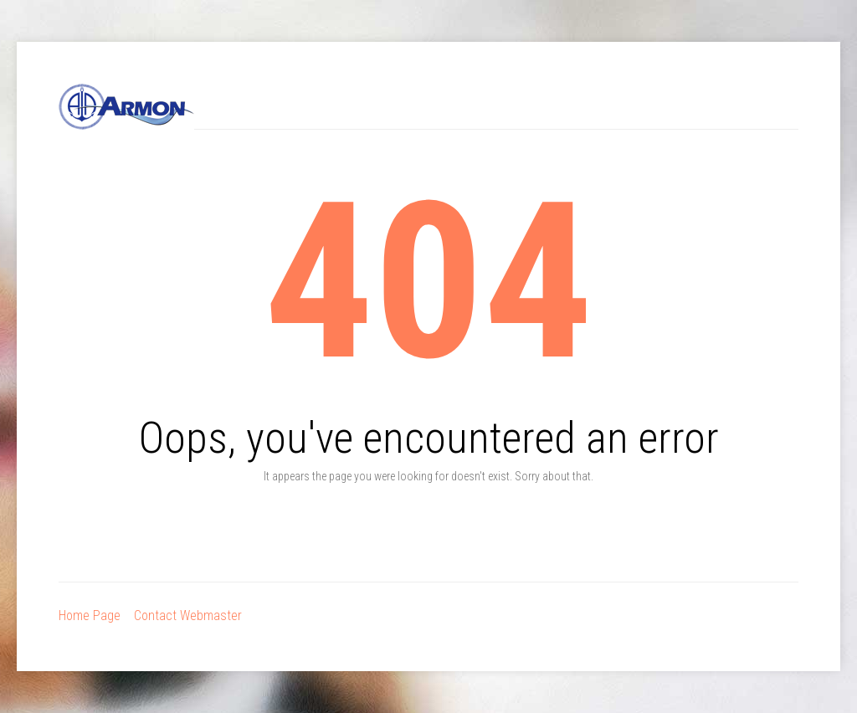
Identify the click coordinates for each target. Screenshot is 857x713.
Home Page (90, 615)
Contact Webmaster (188, 615)
